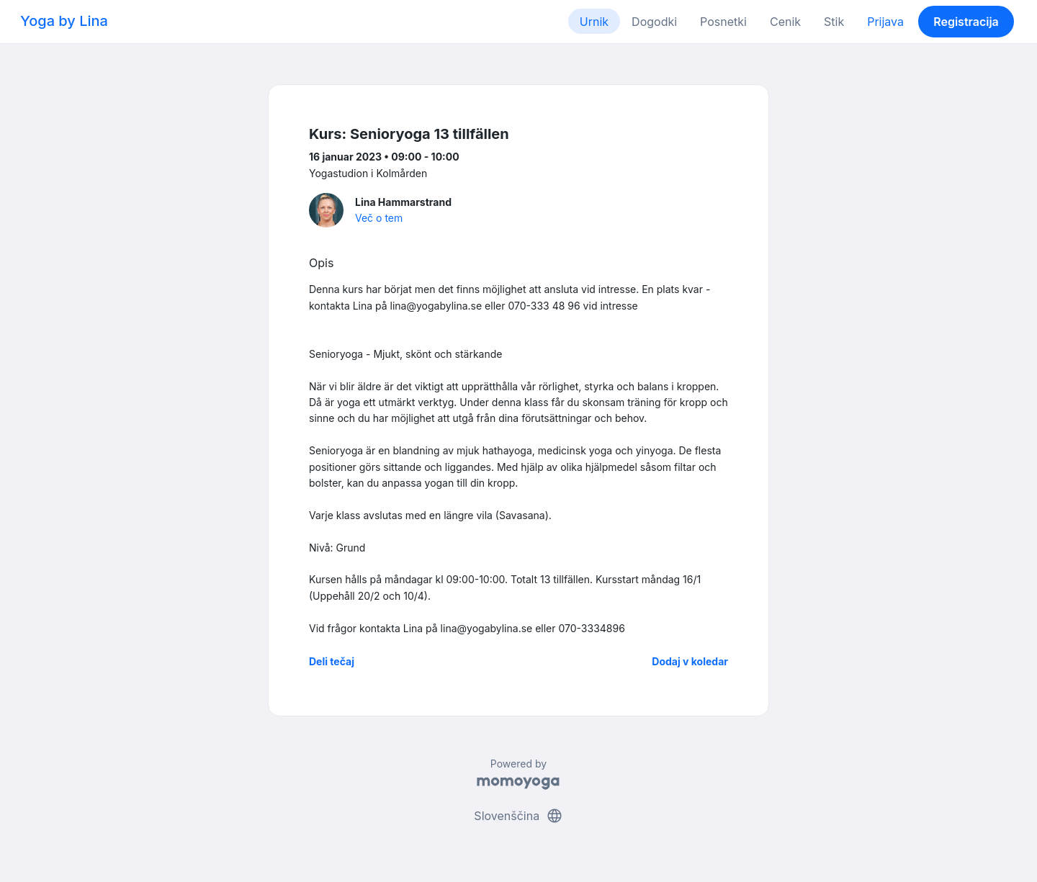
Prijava (885, 21)
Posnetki (723, 21)
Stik (834, 21)
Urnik (594, 21)
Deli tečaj (331, 661)
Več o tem (379, 218)
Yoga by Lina (64, 21)
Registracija (966, 21)
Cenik (785, 21)
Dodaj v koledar (690, 661)
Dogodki (654, 21)
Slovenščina (518, 815)
